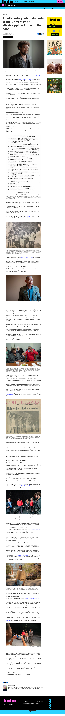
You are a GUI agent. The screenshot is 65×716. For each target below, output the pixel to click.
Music (13, 10)
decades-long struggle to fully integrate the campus (20, 261)
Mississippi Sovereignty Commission (27, 488)
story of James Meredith (35, 78)
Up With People (18, 334)
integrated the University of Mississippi (19, 79)
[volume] (6, 7)
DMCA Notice (38, 708)
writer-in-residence (28, 218)
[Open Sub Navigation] (6, 10)
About (34, 10)
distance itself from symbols (23, 557)
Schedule (4, 10)
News (9, 10)
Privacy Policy (25, 708)
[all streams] (59, 7)
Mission (24, 701)
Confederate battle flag (24, 88)
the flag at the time (34, 212)
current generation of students (27, 259)
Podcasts (29, 10)
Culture (19, 10)
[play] (3, 7)
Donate (61, 2)
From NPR (5, 16)
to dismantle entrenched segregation (26, 81)
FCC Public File (38, 701)
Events (24, 10)
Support (40, 10)
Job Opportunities (25, 703)
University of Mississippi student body (32, 600)
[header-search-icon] (56, 2)
